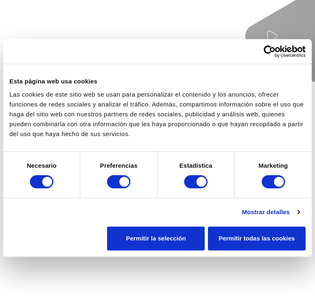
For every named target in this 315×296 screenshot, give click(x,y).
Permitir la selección (156, 238)
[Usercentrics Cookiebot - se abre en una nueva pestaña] (270, 51)
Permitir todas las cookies (257, 238)
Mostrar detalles (266, 211)
